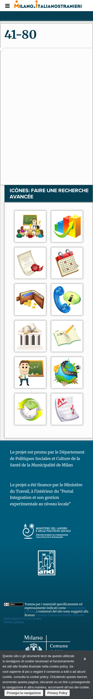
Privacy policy (14, 622)
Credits (36, 618)
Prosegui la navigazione (24, 693)
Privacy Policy (57, 693)
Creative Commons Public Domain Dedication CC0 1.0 (44, 616)
